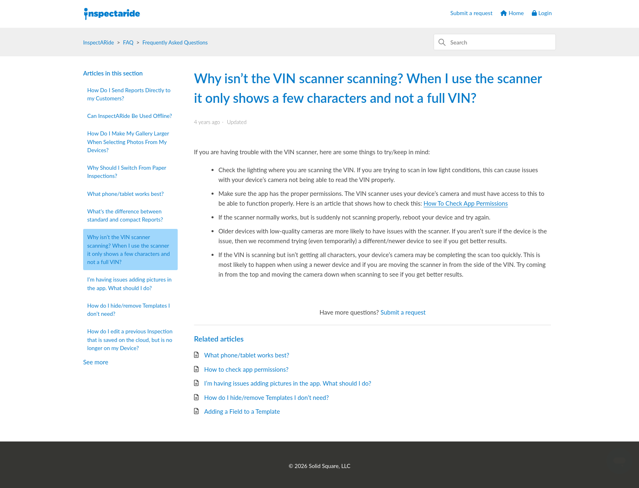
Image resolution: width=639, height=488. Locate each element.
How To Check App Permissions (465, 203)
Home (512, 12)
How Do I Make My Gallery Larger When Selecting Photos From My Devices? (128, 141)
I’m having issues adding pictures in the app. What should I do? (129, 283)
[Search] (495, 42)
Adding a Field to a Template (242, 411)
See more (95, 362)
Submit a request (471, 12)
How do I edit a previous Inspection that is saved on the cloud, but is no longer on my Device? (129, 339)
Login (542, 12)
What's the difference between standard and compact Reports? (125, 215)
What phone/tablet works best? (125, 194)
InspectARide (98, 42)
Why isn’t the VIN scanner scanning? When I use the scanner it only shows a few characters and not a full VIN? (128, 249)
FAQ (128, 42)
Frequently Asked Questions (175, 42)
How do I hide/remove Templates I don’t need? (128, 309)
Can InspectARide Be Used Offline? (129, 116)
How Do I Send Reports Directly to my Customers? (129, 94)
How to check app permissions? (246, 369)
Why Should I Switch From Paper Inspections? (126, 171)
